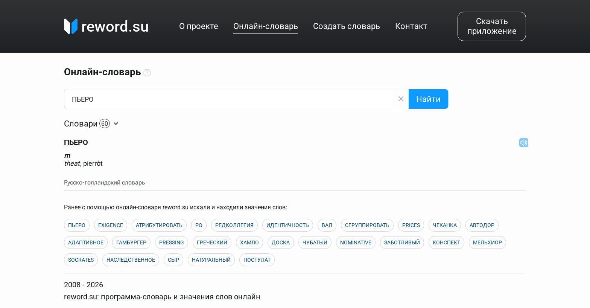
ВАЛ (327, 225)
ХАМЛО (249, 242)
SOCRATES (81, 260)
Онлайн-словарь (265, 26)
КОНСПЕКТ (446, 242)
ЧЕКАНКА (445, 225)
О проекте (198, 26)
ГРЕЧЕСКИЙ (212, 242)
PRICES (411, 225)
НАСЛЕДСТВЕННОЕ (130, 260)
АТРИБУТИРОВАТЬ (159, 225)
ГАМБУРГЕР (131, 242)
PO (198, 225)
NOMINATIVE (355, 242)
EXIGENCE (110, 225)
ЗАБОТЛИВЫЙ (402, 242)
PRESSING (171, 242)
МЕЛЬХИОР (487, 242)
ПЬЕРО (76, 225)
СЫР (173, 260)
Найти (428, 99)
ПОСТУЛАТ (257, 260)
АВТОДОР (482, 225)
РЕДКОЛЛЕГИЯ (234, 225)
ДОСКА (281, 242)
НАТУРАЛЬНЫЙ (211, 260)
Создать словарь (346, 26)
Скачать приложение (492, 26)
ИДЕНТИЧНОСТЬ (287, 225)
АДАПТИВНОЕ (85, 242)
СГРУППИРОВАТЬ (367, 225)
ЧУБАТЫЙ (315, 242)
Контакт (411, 26)
